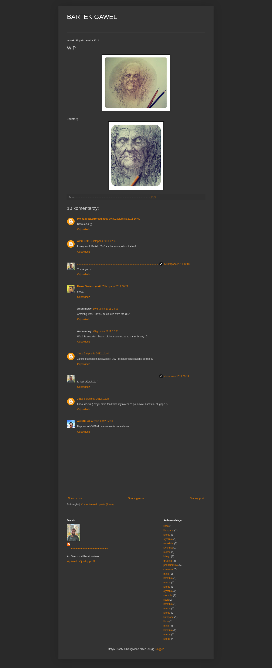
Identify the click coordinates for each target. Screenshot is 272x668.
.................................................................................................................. (117, 264)
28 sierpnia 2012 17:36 (100, 421)
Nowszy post (75, 498)
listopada (168, 530)
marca (166, 552)
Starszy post (197, 498)
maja (166, 573)
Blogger (159, 649)
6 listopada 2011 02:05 (103, 241)
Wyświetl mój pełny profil (81, 561)
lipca (166, 525)
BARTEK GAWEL (92, 16)
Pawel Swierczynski (89, 286)
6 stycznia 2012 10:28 (96, 398)
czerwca (168, 569)
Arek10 (81, 421)
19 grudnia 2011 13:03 (105, 308)
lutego (166, 534)
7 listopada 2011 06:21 (115, 286)
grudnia (167, 560)
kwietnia (168, 547)
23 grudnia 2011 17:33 (105, 331)
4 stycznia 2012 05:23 (176, 376)
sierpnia (167, 595)
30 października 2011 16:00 (124, 218)
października (170, 565)
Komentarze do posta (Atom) (97, 504)
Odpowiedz (83, 229)
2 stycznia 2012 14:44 (96, 353)
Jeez (80, 353)
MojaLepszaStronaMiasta (92, 218)
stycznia (168, 539)
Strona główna (136, 498)
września (168, 543)
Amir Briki (83, 241)
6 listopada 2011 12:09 (177, 264)
